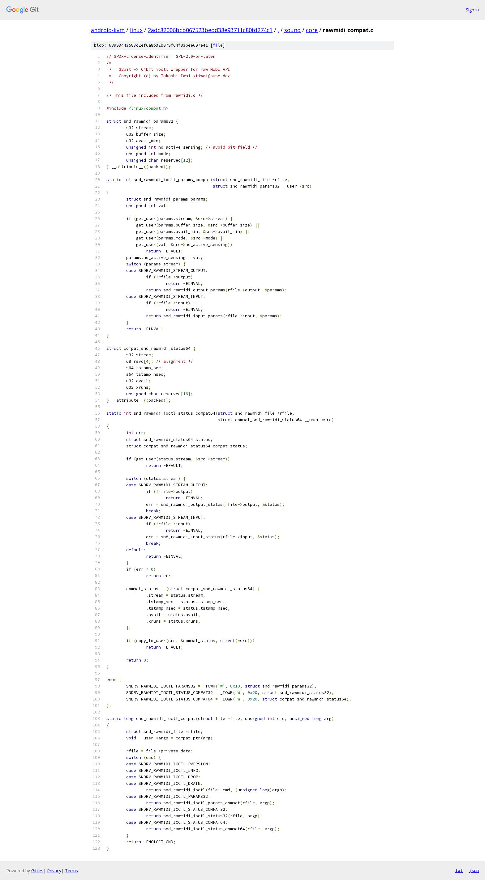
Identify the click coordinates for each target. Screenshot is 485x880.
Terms (71, 871)
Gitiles (37, 871)
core (312, 30)
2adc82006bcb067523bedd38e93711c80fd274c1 (210, 30)
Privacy (54, 871)
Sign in (472, 10)
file (218, 45)
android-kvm (108, 30)
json (474, 870)
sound (292, 30)
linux (136, 30)
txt (459, 870)
